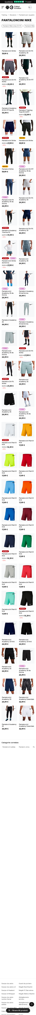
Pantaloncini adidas (8, 747)
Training (4, 15)
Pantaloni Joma (24, 747)
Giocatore (13, 15)
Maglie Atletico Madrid (26, 994)
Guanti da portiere (25, 983)
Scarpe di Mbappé (8, 994)
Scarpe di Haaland (8, 990)
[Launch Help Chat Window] (31, 1004)
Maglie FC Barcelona (26, 990)
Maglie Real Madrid (25, 987)
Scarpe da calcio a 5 (9, 987)
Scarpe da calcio (7, 983)
